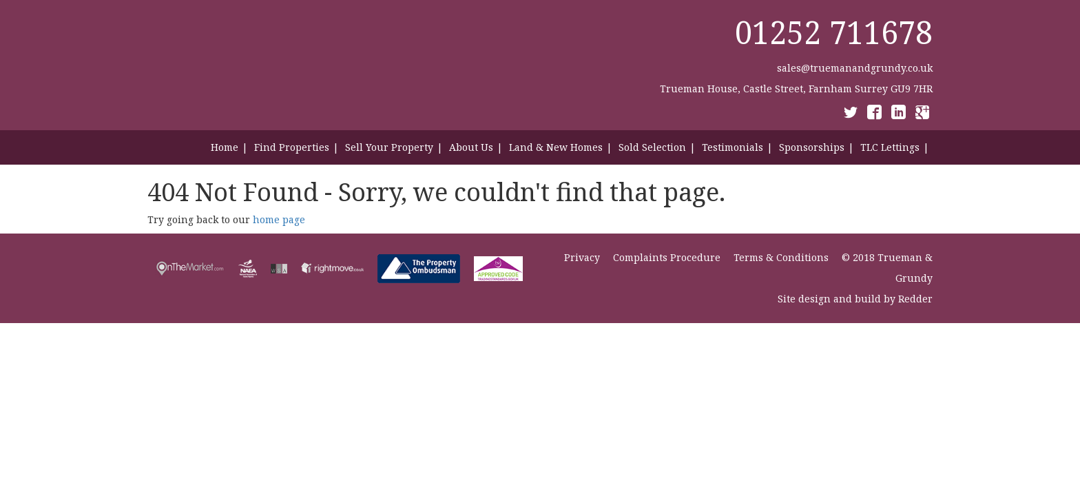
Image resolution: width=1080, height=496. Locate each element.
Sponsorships (811, 147)
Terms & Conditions (781, 257)
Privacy (582, 257)
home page (279, 219)
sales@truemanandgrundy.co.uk (855, 67)
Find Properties (291, 147)
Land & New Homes (556, 147)
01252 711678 (834, 32)
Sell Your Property (389, 147)
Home (224, 147)
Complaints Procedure (666, 257)
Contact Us (907, 188)
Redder (915, 298)
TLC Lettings (890, 147)
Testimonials (732, 147)
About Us (471, 147)
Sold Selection (652, 147)
